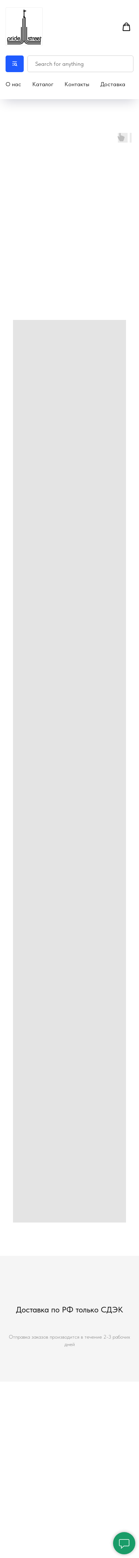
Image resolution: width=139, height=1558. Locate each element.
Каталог (42, 84)
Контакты (76, 84)
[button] (126, 27)
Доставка (112, 84)
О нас (13, 84)
